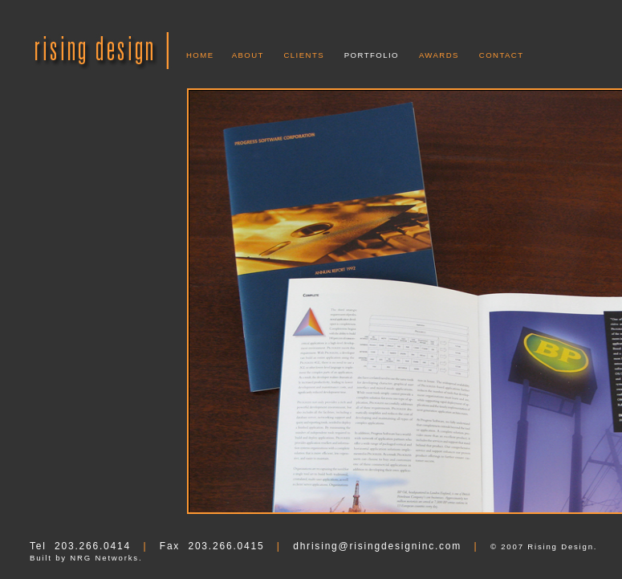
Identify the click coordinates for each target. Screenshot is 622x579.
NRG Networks (104, 557)
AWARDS (439, 55)
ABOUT (248, 55)
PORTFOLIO (371, 55)
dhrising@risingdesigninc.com (377, 546)
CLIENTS (303, 55)
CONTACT (501, 55)
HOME (200, 55)
